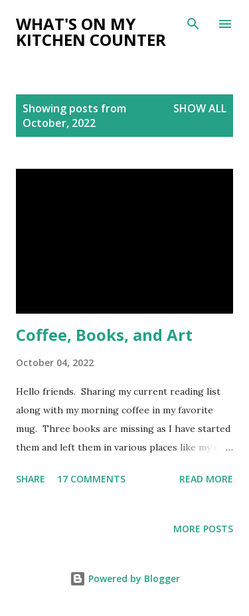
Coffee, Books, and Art (104, 335)
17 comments (91, 478)
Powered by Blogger (125, 578)
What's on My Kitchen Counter (91, 32)
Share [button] (30, 478)
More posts (203, 528)
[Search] (193, 24)
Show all (199, 108)
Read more (206, 478)
